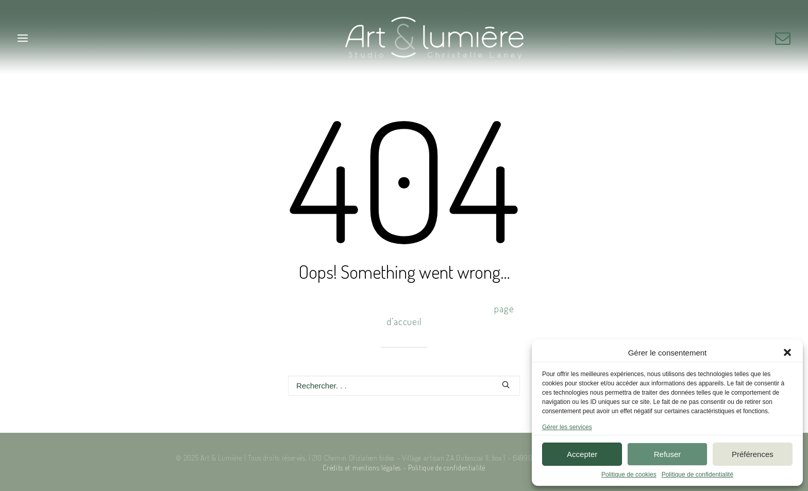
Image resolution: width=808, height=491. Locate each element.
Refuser (667, 454)
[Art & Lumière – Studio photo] (404, 38)
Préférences (752, 454)
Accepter (582, 454)
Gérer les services (567, 427)
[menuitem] (782, 38)
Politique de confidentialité (697, 474)
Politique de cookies (628, 474)
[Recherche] (404, 386)
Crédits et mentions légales (362, 467)
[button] (787, 352)
